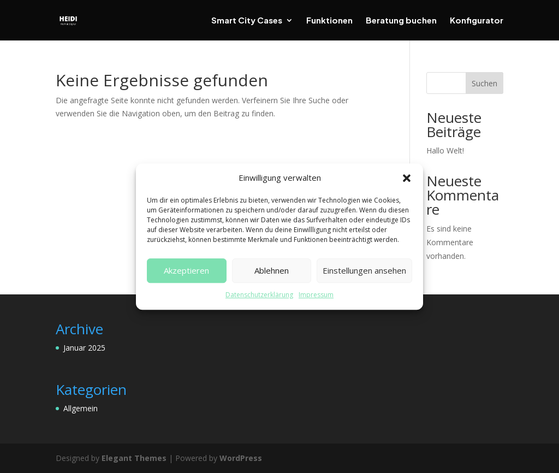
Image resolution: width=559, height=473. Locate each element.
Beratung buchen (401, 20)
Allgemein (80, 408)
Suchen (484, 83)
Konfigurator (476, 20)
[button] (406, 178)
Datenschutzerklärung (259, 294)
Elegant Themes (134, 458)
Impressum (316, 294)
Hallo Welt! (445, 150)
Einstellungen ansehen (364, 270)
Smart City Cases (246, 20)
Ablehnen (271, 270)
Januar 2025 (84, 347)
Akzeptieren (186, 270)
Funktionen (329, 20)
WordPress (240, 458)
